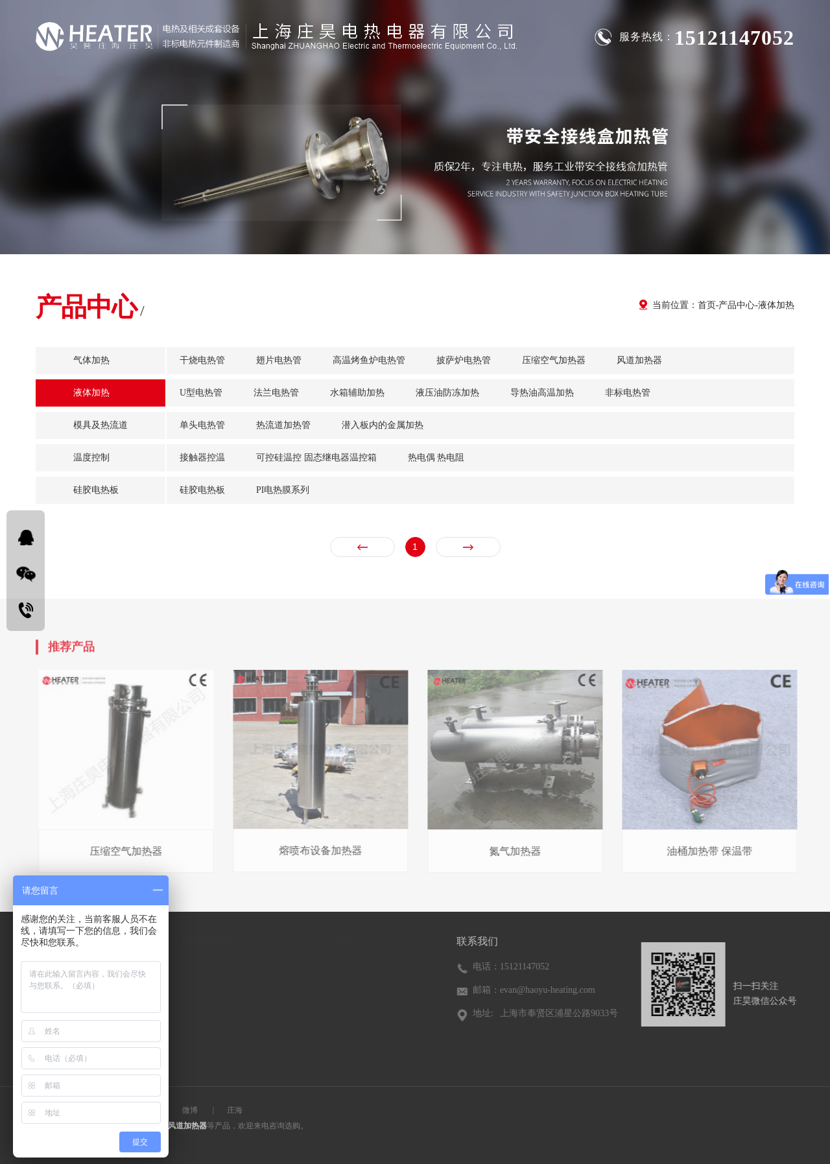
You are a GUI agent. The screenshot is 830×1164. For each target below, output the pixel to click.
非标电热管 (627, 393)
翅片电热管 (279, 360)
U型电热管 (201, 393)
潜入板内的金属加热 (382, 425)
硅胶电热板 (482, 87)
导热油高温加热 (542, 393)
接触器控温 (202, 457)
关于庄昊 (212, 87)
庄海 (235, 1110)
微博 (190, 1110)
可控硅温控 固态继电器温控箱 (316, 457)
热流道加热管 (283, 425)
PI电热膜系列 (282, 490)
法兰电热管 (276, 393)
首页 (707, 305)
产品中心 (553, 87)
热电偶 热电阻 (436, 457)
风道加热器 (639, 360)
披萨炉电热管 (463, 360)
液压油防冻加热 (447, 393)
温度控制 (410, 87)
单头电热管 (202, 425)
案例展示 (619, 87)
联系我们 (685, 87)
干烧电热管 (202, 360)
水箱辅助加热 (357, 393)
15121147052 (734, 37)
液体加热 (344, 87)
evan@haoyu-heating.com (549, 990)
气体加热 (278, 87)
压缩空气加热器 (554, 360)
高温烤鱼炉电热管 (369, 360)
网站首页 (146, 87)
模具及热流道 (100, 425)
